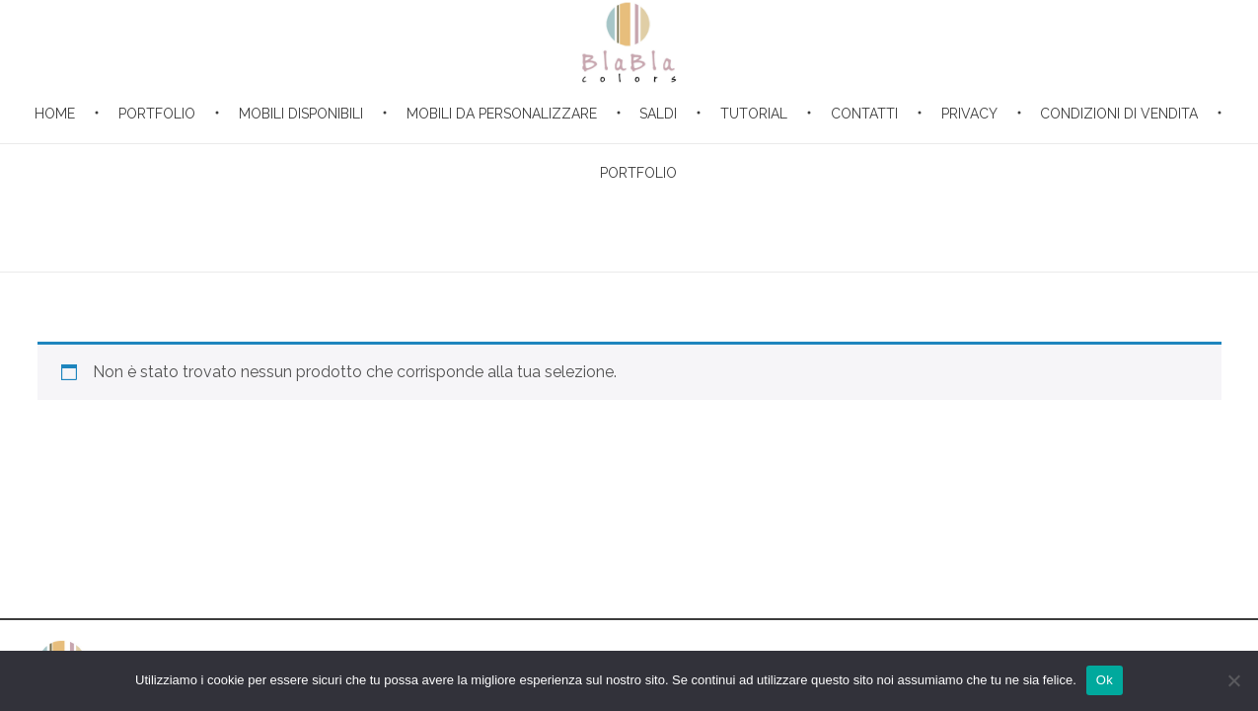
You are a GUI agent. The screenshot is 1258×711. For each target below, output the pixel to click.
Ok (1104, 679)
